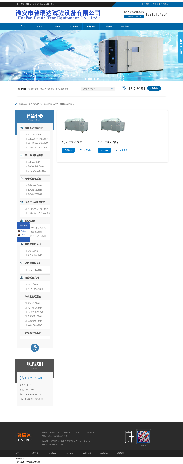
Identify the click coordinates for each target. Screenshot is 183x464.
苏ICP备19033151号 (56, 444)
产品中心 (38, 104)
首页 (31, 104)
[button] (85, 79)
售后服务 (104, 453)
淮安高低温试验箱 (32, 462)
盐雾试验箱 (19, 462)
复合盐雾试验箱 (67, 104)
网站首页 (145, 4)
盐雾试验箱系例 (51, 104)
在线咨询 (154, 88)
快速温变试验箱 (47, 89)
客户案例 (70, 453)
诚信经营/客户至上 (134, 16)
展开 (180, 48)
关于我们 (36, 453)
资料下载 (87, 453)
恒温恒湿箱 (33, 89)
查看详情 (87, 150)
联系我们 (164, 4)
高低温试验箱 (62, 89)
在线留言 (154, 4)
